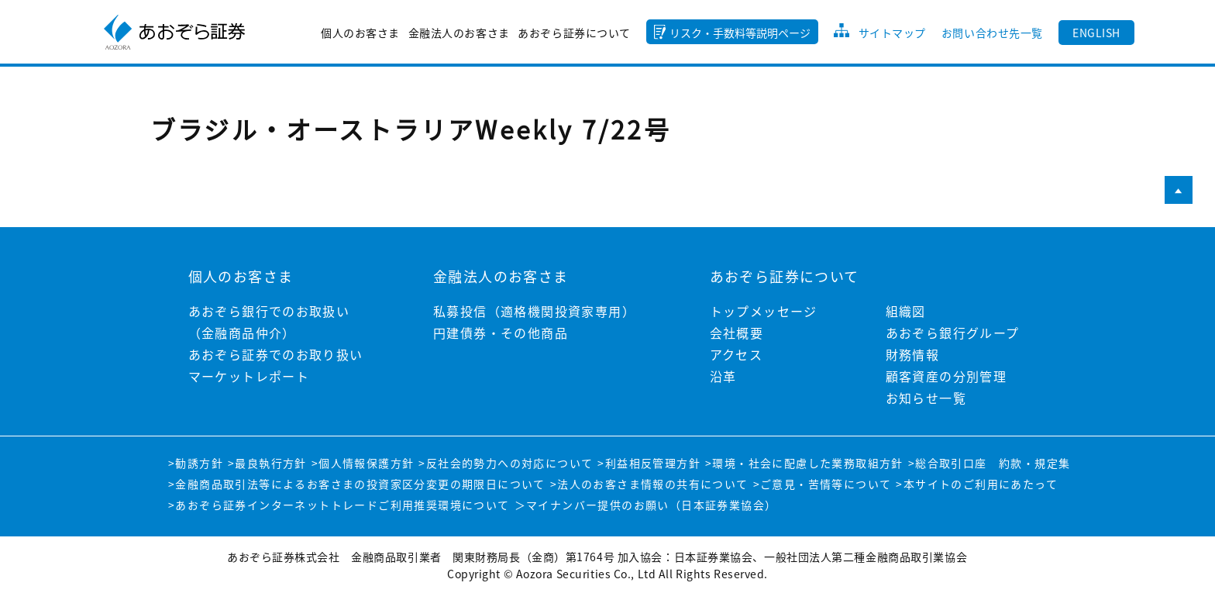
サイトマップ (892, 32)
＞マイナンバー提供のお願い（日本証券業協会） (646, 504)
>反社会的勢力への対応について (505, 463)
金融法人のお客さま (459, 32)
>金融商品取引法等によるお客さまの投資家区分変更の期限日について (357, 483)
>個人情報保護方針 (363, 463)
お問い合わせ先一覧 (992, 32)
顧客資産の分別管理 (946, 376)
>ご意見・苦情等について (822, 483)
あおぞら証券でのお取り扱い (275, 354)
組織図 (906, 311)
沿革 (723, 376)
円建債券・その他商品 (500, 332)
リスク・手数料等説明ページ (740, 32)
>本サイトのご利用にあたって (977, 483)
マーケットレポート (249, 376)
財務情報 (913, 354)
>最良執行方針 (267, 463)
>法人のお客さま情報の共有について (649, 483)
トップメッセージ (763, 311)
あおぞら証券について (574, 32)
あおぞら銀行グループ (953, 332)
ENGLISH (1096, 32)
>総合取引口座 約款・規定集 (989, 463)
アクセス (736, 354)
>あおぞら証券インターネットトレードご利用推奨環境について (339, 504)
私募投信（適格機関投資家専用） (534, 311)
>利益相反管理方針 (648, 463)
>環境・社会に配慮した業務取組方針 (804, 463)
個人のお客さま (360, 32)
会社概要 (737, 332)
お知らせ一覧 (926, 397)
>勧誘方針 (195, 463)
